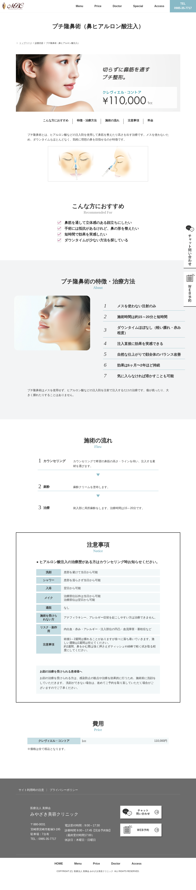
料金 (150, 120)
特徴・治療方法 (87, 120)
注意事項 (133, 120)
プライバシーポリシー (64, 789)
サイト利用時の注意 (31, 789)
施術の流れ (112, 120)
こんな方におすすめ (55, 120)
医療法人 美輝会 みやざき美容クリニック (93, 871)
